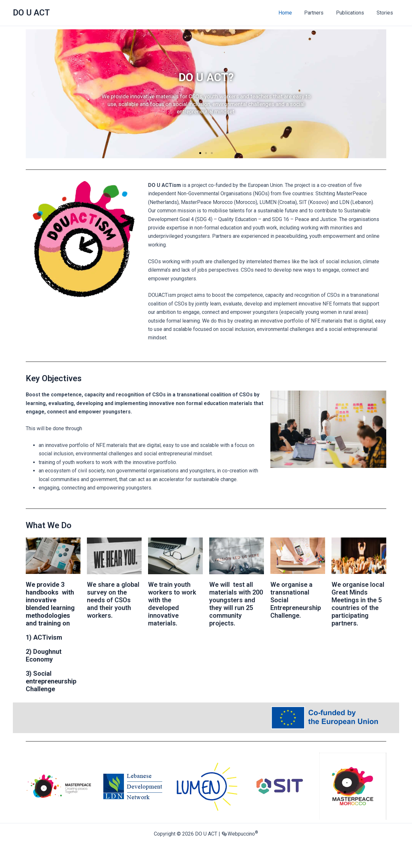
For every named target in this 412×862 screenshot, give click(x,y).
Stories (386, 13)
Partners (319, 13)
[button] (33, 94)
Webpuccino (242, 834)
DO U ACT (31, 12)
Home (292, 13)
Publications (353, 13)
